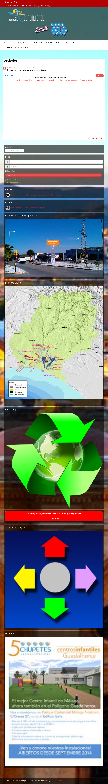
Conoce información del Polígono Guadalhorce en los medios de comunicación (36, 195)
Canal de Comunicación (46, 42)
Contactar (41, 47)
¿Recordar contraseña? (13, 183)
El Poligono (20, 42)
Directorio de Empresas (19, 47)
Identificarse (11, 175)
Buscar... (8, 147)
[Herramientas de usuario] (100, 75)
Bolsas (69, 42)
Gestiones (54, 404)
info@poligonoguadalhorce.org (39, 5)
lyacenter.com (56, 780)
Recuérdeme (10, 171)
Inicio (6, 42)
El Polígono (12, 67)
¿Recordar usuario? (12, 179)
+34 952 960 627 (13, 5)
